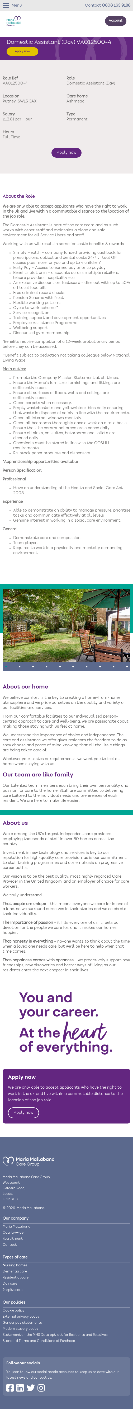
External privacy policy (21, 1316)
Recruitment (13, 1239)
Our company (15, 1218)
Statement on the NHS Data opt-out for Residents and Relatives (55, 1335)
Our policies (14, 1302)
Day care (10, 1283)
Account (115, 20)
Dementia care (15, 1271)
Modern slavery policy (20, 1329)
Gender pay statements (22, 1322)
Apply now (22, 51)
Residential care (15, 1277)
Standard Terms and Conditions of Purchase (39, 1341)
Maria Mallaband (16, 1226)
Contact (10, 1245)
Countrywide (13, 1232)
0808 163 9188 (116, 5)
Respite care (12, 1290)
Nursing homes (15, 1265)
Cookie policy (14, 1310)
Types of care (15, 1257)
